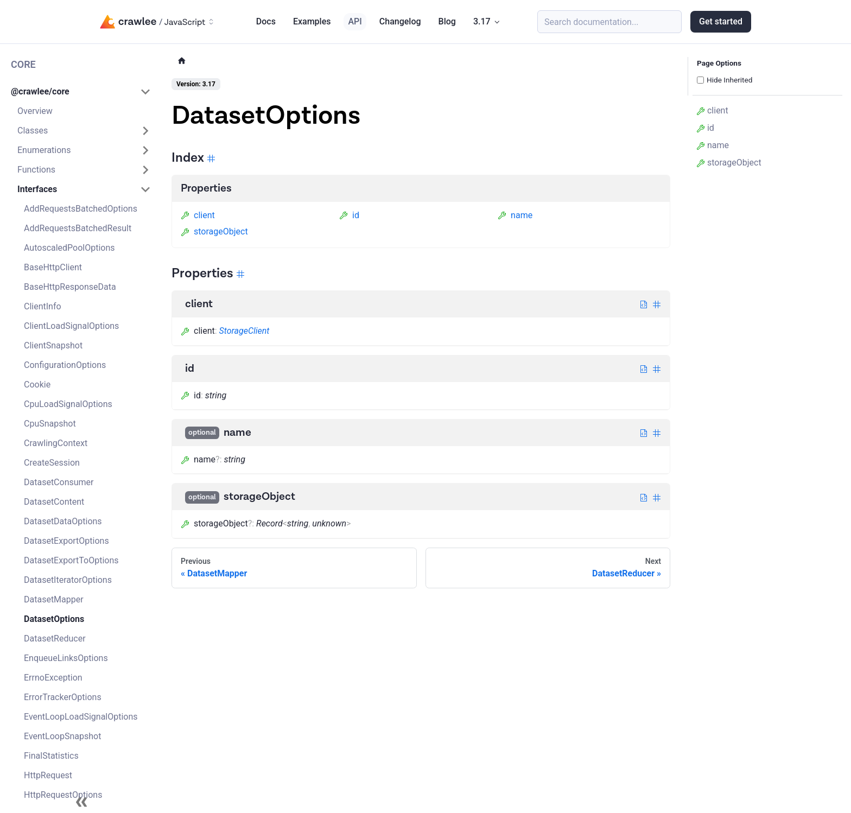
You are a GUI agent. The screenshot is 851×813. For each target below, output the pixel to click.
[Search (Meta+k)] (609, 21)
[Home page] (182, 61)
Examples (312, 21)
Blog (447, 21)
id (349, 215)
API (354, 21)
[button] (80, 91)
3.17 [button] (482, 21)
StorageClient (244, 331)
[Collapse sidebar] (81, 802)
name (515, 215)
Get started (720, 21)
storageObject (214, 231)
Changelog (400, 21)
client (198, 215)
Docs (266, 21)
